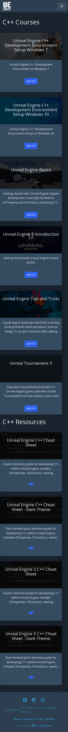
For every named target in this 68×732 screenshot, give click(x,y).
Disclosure (30, 719)
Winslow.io (45, 725)
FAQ (41, 719)
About (17, 719)
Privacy (50, 719)
